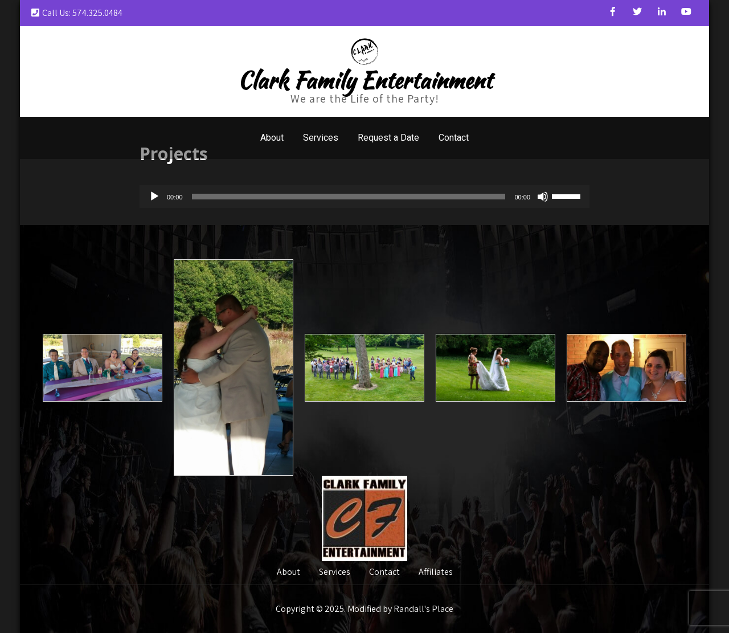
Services (320, 137)
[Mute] (542, 196)
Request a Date (388, 137)
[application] (364, 196)
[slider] (349, 196)
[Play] (154, 196)
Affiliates (436, 572)
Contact (454, 137)
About (272, 137)
